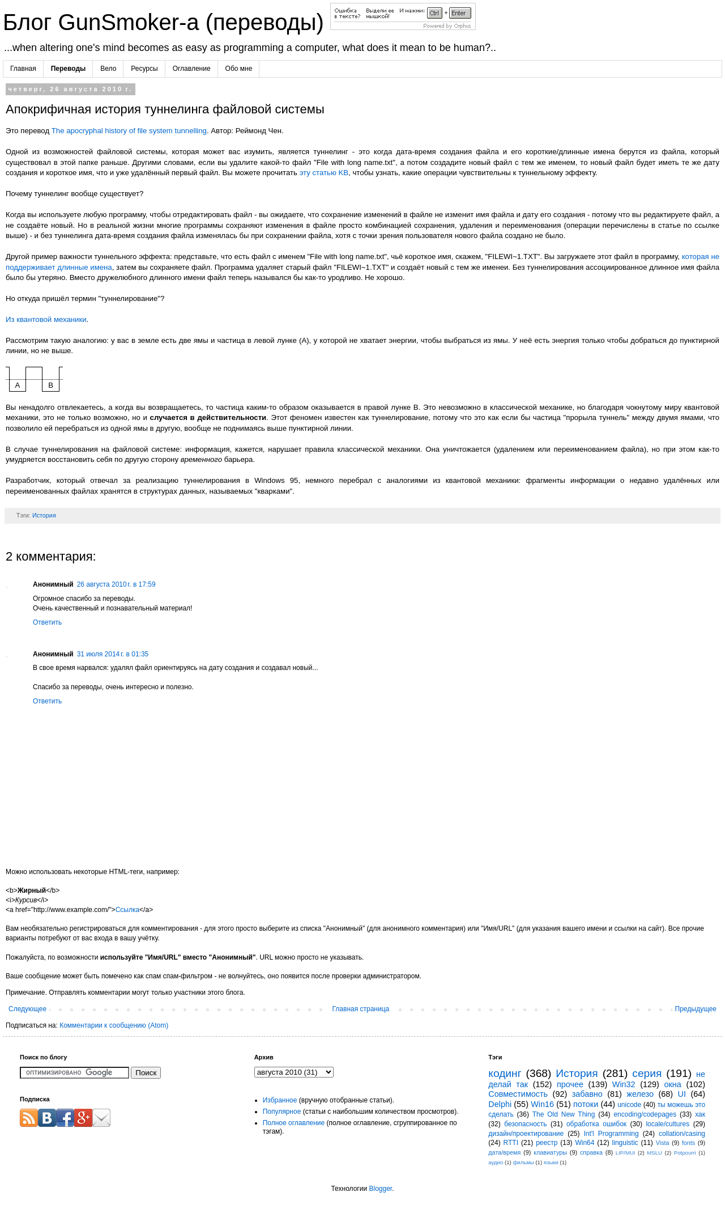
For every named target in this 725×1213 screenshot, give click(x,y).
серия (647, 1073)
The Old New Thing (563, 1114)
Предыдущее (696, 1009)
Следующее (27, 1009)
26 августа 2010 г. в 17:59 (116, 584)
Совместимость (518, 1094)
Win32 (624, 1084)
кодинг (504, 1073)
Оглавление (192, 69)
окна (672, 1084)
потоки (585, 1104)
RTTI (511, 1143)
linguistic (625, 1143)
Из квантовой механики (46, 319)
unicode (629, 1105)
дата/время (504, 1152)
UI (682, 1094)
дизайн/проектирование (526, 1134)
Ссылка (127, 910)
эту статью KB (324, 172)
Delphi (499, 1104)
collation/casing (682, 1134)
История (44, 515)
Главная (23, 69)
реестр (546, 1143)
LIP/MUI (626, 1153)
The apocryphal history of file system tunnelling (129, 130)
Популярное (282, 1112)
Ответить (47, 622)
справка (591, 1152)
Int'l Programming (610, 1134)
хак (700, 1114)
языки (551, 1162)
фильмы (523, 1162)
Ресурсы (144, 69)
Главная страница (361, 1009)
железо (640, 1094)
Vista (662, 1142)
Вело (108, 69)
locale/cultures (667, 1124)
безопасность (525, 1124)
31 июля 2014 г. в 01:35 (113, 654)
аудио (495, 1162)
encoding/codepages (644, 1114)
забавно (587, 1094)
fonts (688, 1142)
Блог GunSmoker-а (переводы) (166, 22)
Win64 (584, 1143)
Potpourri (685, 1153)
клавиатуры (550, 1152)
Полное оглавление (294, 1123)
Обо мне (239, 69)
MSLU (654, 1153)
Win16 (542, 1104)
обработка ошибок (596, 1124)
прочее (570, 1084)
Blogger (380, 1189)
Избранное (280, 1100)
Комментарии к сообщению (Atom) (113, 1025)
